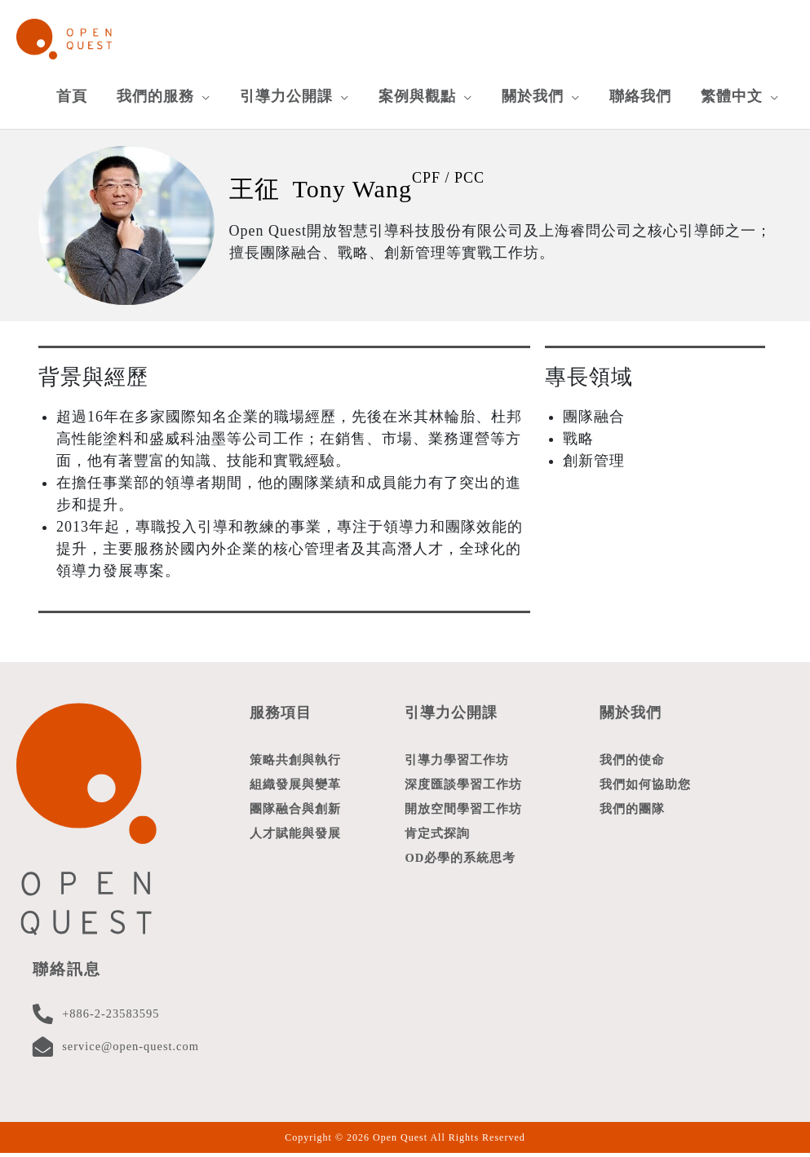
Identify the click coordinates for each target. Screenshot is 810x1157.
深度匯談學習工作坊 (463, 790)
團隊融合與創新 (295, 816)
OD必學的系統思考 (460, 868)
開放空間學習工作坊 (463, 816)
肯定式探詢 (437, 842)
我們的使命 (632, 764)
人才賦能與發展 (295, 842)
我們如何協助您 (645, 790)
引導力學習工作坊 (457, 764)
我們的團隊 (632, 816)
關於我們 (632, 716)
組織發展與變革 (295, 790)
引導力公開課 (453, 716)
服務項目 (282, 716)
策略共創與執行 (295, 764)
